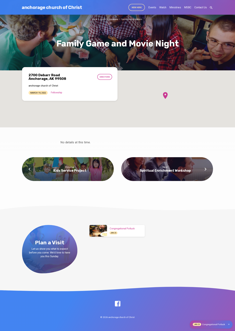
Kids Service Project (69, 171)
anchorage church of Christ (52, 7)
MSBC (187, 7)
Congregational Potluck (122, 228)
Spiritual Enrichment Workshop (165, 171)
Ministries (175, 7)
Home (93, 19)
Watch (162, 7)
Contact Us (200, 7)
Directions (104, 77)
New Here (137, 7)
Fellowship (113, 19)
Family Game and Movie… (133, 19)
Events (152, 7)
